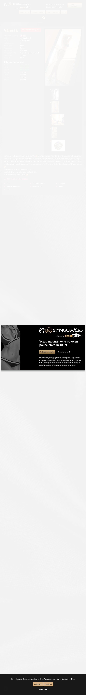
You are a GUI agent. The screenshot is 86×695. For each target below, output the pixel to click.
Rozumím (48, 684)
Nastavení (37, 684)
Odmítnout (43, 689)
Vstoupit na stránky (47, 352)
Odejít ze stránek (64, 352)
